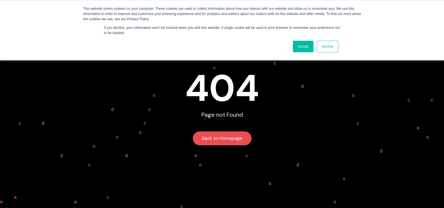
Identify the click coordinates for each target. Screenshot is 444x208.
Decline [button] (327, 46)
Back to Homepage (222, 138)
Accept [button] (303, 46)
